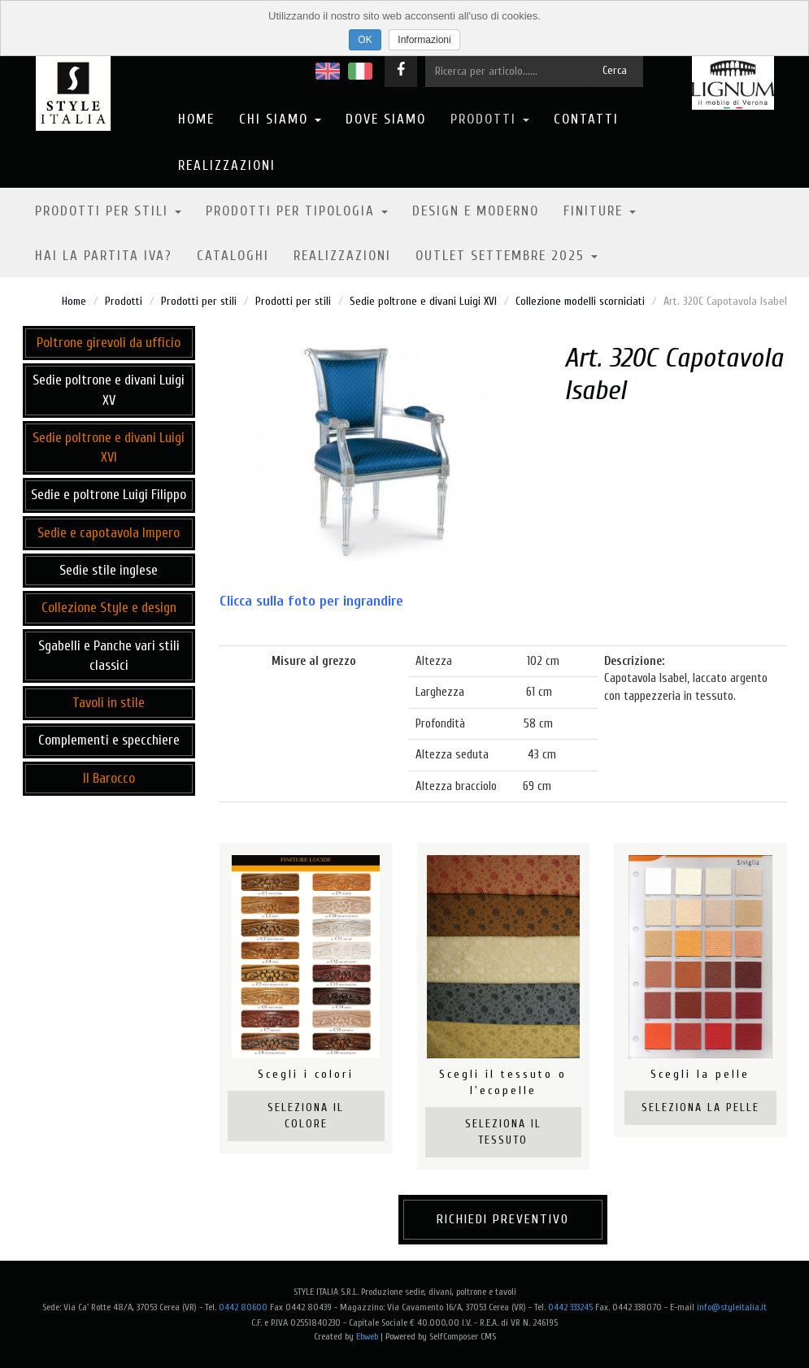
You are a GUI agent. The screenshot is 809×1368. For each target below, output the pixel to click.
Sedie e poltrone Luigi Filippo (108, 494)
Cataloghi (233, 255)
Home (196, 119)
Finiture (599, 211)
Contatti (586, 119)
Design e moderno (475, 211)
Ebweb (367, 1336)
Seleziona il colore (305, 1116)
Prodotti (489, 119)
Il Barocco (109, 778)
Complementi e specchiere (109, 740)
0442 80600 (243, 1307)
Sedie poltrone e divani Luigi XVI (423, 301)
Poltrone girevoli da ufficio (109, 342)
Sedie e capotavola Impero (108, 533)
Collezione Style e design (108, 607)
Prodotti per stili (108, 211)
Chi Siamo (280, 119)
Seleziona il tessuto (503, 1132)
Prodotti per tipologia (297, 211)
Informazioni (424, 40)
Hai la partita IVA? (103, 255)
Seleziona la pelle (700, 1107)
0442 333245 (570, 1307)
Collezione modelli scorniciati (580, 301)
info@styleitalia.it (732, 1307)
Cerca (614, 70)
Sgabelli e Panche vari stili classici (109, 655)
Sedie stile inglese (108, 570)
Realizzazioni (227, 165)
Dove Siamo (386, 119)
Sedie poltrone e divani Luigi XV (109, 389)
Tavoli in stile (108, 702)
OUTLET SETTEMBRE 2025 (506, 255)
